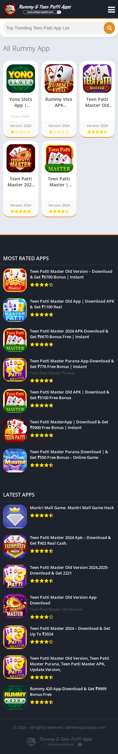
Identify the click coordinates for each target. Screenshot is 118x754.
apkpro (7, 242)
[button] (109, 28)
